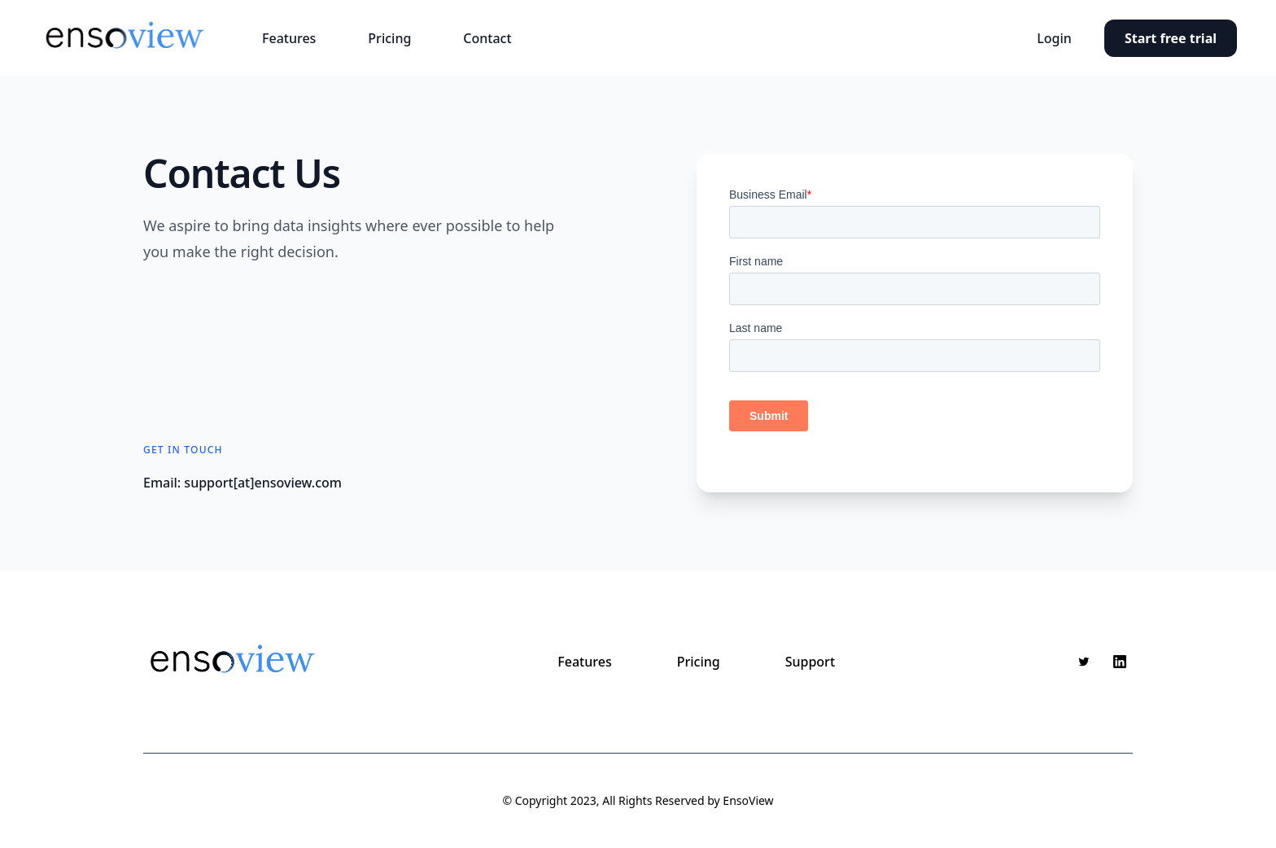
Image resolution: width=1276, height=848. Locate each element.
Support (810, 662)
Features (289, 38)
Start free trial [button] (1171, 38)
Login (1054, 38)
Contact (487, 38)
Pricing (389, 38)
